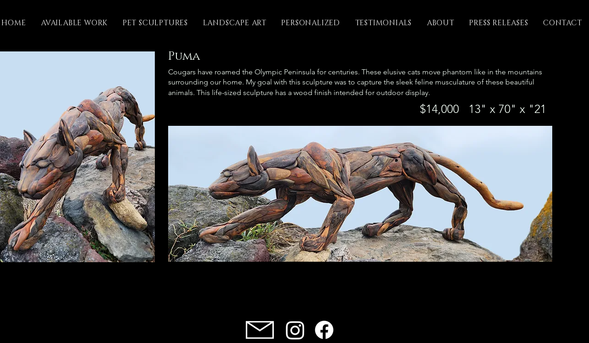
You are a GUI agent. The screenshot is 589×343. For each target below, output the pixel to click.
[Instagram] (295, 330)
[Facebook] (324, 330)
